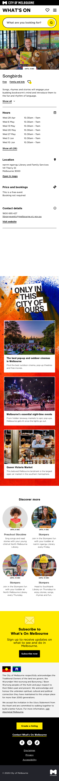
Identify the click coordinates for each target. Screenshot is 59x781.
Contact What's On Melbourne (29, 734)
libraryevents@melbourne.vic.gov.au (22, 216)
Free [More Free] (5, 82)
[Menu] (54, 10)
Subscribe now (29, 654)
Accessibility (30, 760)
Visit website (10, 221)
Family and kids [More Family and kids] (17, 82)
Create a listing (29, 726)
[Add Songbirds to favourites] (29, 82)
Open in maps (10, 176)
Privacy (29, 755)
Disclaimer (29, 750)
